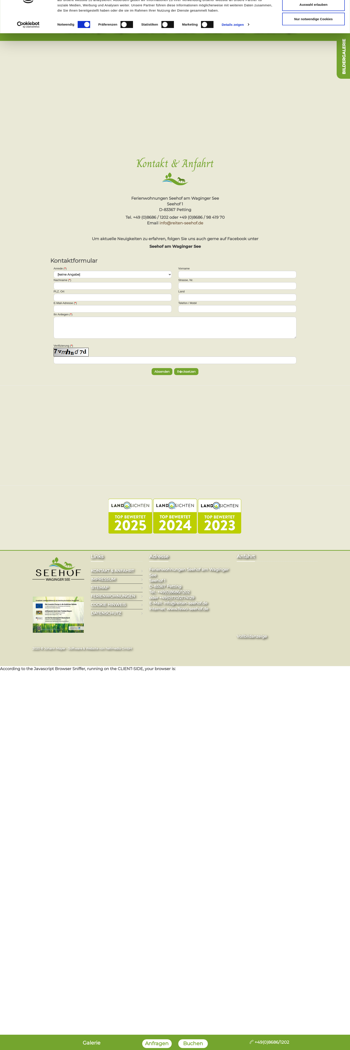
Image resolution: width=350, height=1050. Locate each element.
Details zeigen (233, 129)
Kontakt (212, 30)
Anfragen (157, 1043)
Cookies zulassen (313, 94)
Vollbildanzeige (252, 636)
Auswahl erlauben (313, 108)
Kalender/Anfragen (274, 30)
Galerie (91, 1043)
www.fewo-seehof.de (187, 608)
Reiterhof (185, 30)
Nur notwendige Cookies (313, 123)
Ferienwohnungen (85, 30)
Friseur (237, 30)
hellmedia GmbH (119, 648)
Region (121, 30)
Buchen (193, 1043)
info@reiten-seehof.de (181, 223)
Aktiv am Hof (151, 30)
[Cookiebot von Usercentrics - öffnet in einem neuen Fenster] (28, 129)
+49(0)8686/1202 (269, 1042)
